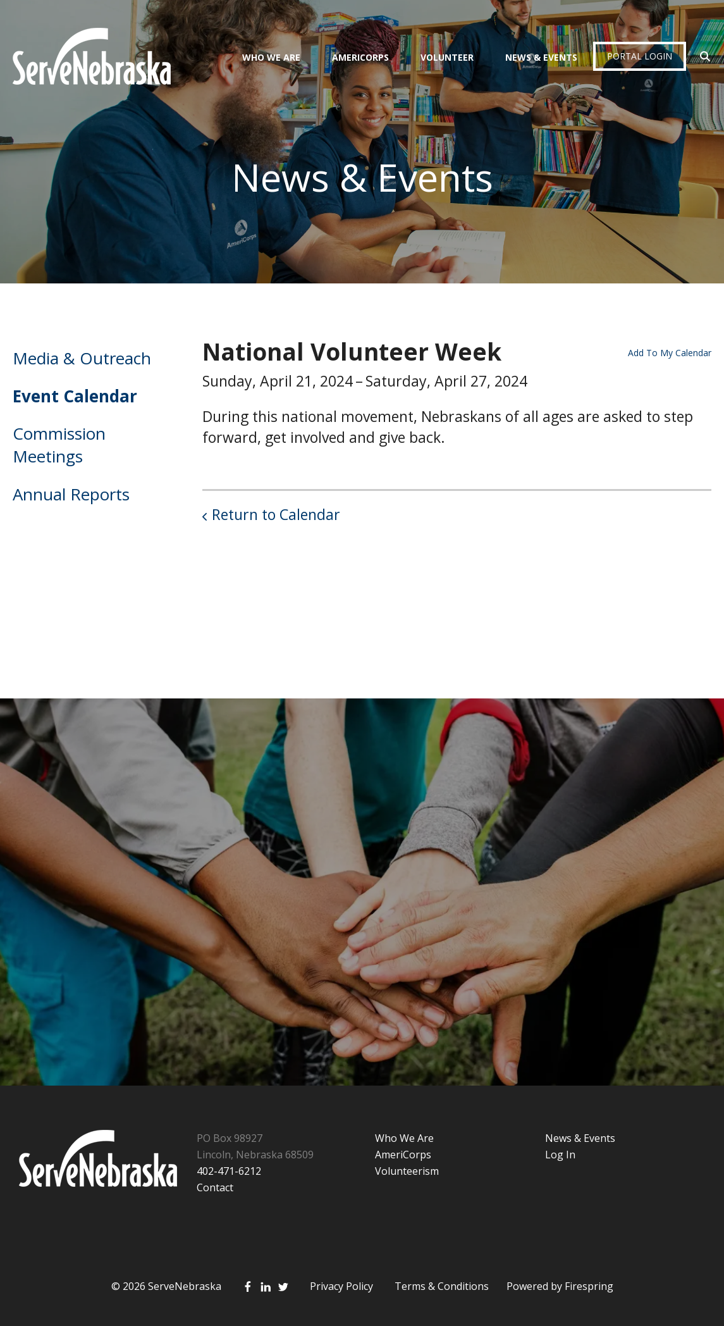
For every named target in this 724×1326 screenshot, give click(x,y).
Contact (215, 1187)
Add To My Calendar (669, 353)
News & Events (541, 57)
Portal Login (639, 56)
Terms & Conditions (442, 1286)
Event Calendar (75, 396)
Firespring (589, 1286)
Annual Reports (71, 494)
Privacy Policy (341, 1286)
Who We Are (271, 57)
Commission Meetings (59, 445)
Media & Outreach (82, 358)
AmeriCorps (360, 57)
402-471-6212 (229, 1171)
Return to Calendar (276, 514)
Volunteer (447, 57)
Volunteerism (407, 1171)
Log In (560, 1155)
